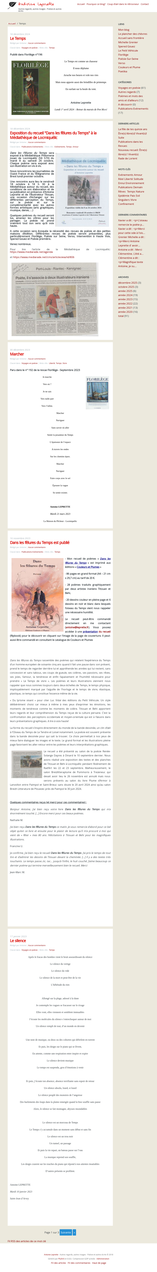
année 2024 (125, 295)
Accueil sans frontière (131, 38)
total (121, 316)
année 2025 (125, 291)
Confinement (126, 204)
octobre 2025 (126, 287)
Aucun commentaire (37, 43)
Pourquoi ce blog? (96, 4)
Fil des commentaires (79, 1260)
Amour (75, 147)
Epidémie (123, 195)
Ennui (121, 183)
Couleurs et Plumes (88, 564)
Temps (52, 48)
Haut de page (99, 1260)
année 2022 (125, 303)
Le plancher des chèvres (132, 34)
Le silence (18, 937)
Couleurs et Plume (129, 67)
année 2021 (125, 307)
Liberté (52, 363)
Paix (132, 195)
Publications (125, 187)
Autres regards (127, 92)
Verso (121, 63)
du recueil (96, 628)
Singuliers (124, 200)
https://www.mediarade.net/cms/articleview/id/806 (43, 257)
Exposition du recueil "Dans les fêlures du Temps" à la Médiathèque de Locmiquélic (53, 135)
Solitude (138, 179)
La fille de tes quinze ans (132, 129)
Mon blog (123, 29)
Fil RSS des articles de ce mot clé (27, 1238)
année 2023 (125, 299)
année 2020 (125, 312)
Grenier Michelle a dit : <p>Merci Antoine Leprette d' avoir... (131, 241)
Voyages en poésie (30, 48)
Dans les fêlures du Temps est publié (39, 539)
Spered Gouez (126, 46)
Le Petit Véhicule (128, 50)
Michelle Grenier (128, 42)
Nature (140, 191)
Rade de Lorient (127, 158)
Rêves (122, 191)
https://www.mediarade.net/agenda (31, 252)
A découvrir (125, 104)
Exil (138, 195)
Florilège (123, 54)
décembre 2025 (127, 282)
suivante (66, 1229)
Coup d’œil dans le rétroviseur (123, 4)
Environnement (135, 183)
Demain (138, 187)
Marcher (17, 354)
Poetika (122, 71)
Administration (103, 1255)
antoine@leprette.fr (77, 624)
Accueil (81, 4)
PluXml (61, 1255)
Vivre (65, 363)
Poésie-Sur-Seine (128, 59)
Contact (145, 4)
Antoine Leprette (51, 1251)
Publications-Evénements (32, 147)
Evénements (60, 147)
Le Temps (18, 38)
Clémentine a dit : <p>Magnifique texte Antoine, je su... (130, 262)
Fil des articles (58, 1260)
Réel (121, 179)
